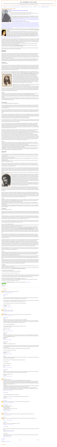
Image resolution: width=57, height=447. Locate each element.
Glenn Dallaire (5, 294)
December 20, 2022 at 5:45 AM (8, 431)
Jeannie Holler (5, 404)
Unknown (4, 400)
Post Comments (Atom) (7, 441)
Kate (3, 378)
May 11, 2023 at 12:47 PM (7, 436)
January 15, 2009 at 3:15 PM (7, 292)
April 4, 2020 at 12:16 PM (7, 410)
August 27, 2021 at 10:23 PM (7, 420)
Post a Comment (3, 438)
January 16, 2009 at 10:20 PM (8, 311)
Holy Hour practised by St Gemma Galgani (8, 8)
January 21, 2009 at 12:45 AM (8, 315)
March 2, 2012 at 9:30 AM (7, 376)
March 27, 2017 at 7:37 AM (7, 398)
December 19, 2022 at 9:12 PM (8, 424)
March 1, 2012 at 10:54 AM (7, 367)
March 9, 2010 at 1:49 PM (7, 339)
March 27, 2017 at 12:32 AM (7, 390)
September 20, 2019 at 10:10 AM (8, 402)
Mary (4, 290)
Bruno (4, 313)
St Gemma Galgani (28, 2)
